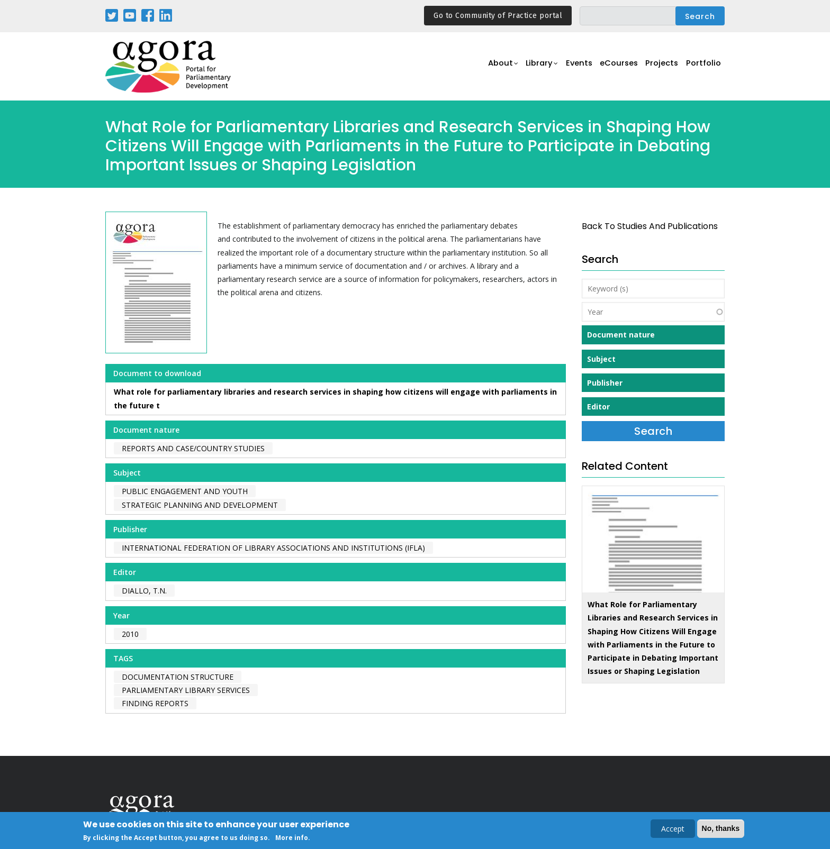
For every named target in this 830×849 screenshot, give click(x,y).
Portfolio (702, 66)
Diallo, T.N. (144, 591)
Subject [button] (601, 359)
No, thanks (721, 829)
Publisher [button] (604, 383)
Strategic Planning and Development (200, 505)
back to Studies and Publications (650, 226)
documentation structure (177, 677)
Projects (659, 66)
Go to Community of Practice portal (498, 15)
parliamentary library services (186, 690)
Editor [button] (598, 406)
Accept (672, 830)
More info (291, 838)
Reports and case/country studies (193, 448)
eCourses (613, 66)
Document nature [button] (621, 335)
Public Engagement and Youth (185, 491)
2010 (130, 634)
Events (571, 66)
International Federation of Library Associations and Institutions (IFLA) (273, 548)
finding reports (155, 703)
